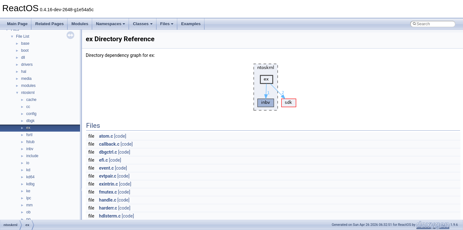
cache (31, 99)
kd (28, 170)
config (31, 113)
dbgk (30, 121)
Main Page (17, 23)
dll (23, 57)
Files (167, 23)
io (27, 163)
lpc (28, 198)
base (25, 43)
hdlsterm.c (110, 215)
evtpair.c (107, 176)
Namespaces (110, 23)
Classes (142, 23)
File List (22, 36)
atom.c (106, 136)
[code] (120, 136)
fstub (30, 142)
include (32, 156)
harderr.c (108, 208)
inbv (29, 149)
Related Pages (49, 23)
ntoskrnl (28, 92)
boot (24, 50)
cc (28, 106)
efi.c (103, 160)
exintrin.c (108, 184)
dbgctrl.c (108, 152)
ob (28, 212)
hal (23, 71)
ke (28, 191)
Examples (191, 23)
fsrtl (29, 135)
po (28, 219)
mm (29, 205)
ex (28, 128)
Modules (79, 23)
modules (28, 85)
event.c (106, 168)
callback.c (109, 144)
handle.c (107, 200)
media (26, 78)
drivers (27, 64)
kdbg (30, 184)
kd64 (30, 177)
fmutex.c (108, 192)
